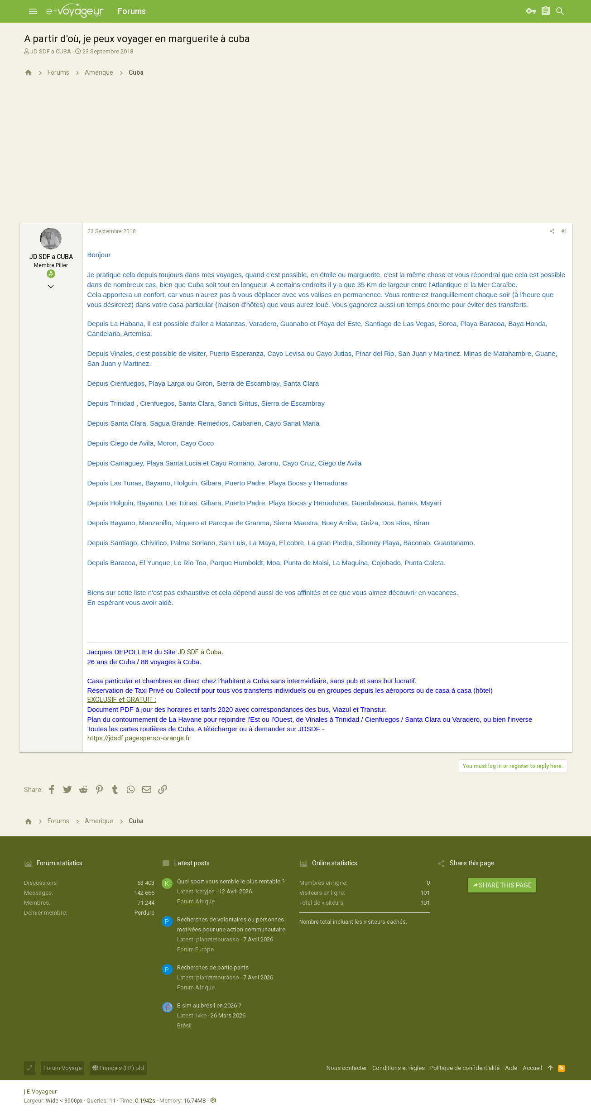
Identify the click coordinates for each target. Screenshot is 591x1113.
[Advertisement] (295, 155)
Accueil (532, 1068)
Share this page (502, 885)
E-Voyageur (42, 1091)
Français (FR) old (118, 1068)
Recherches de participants (213, 967)
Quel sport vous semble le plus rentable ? (231, 881)
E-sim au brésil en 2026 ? (209, 1005)
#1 (564, 231)
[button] (33, 11)
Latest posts (192, 863)
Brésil (184, 1025)
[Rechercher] (560, 11)
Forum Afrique (196, 901)
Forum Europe (195, 949)
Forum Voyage (62, 1068)
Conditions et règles (398, 1068)
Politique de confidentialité (465, 1068)
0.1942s (145, 1100)
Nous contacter (347, 1068)
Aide (511, 1068)
